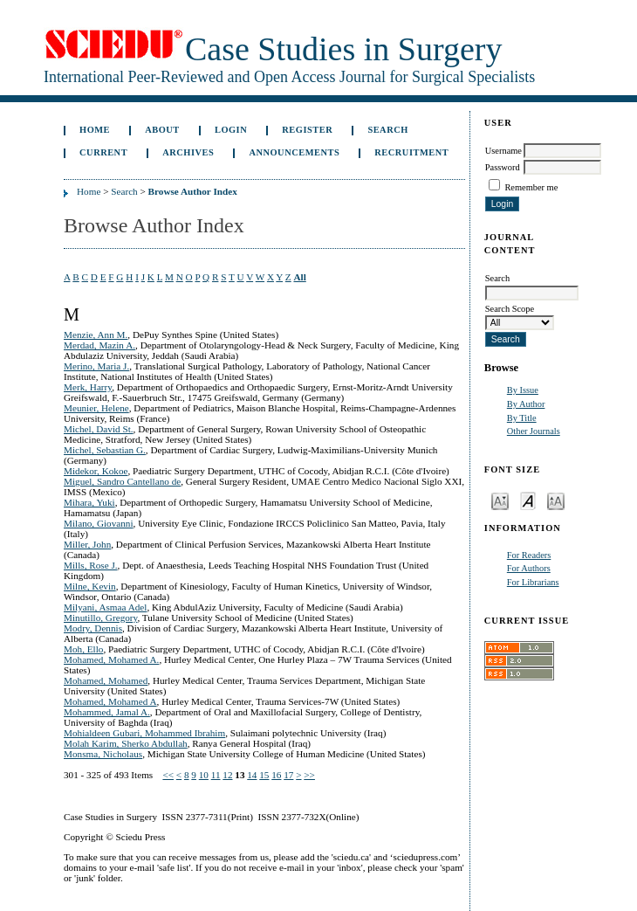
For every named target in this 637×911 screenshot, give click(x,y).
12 (227, 775)
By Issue (522, 390)
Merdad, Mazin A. (99, 345)
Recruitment (411, 152)
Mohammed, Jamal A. (107, 712)
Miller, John (87, 544)
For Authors (529, 568)
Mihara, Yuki (89, 502)
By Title (522, 418)
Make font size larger (556, 500)
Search (387, 130)
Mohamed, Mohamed (105, 680)
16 (276, 775)
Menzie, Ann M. (95, 334)
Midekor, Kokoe (96, 471)
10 (204, 775)
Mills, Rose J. (91, 565)
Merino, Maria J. (96, 366)
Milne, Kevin (90, 586)
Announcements (294, 152)
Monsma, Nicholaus (103, 754)
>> (309, 775)
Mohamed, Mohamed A (110, 701)
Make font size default (528, 500)
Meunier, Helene (96, 408)
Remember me (531, 187)
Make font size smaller (500, 500)
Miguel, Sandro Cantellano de (122, 481)
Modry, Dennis (93, 628)
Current (103, 152)
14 (252, 775)
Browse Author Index (192, 191)
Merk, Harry (88, 387)
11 (216, 775)
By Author (526, 404)
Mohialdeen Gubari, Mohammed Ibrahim (144, 733)
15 (264, 775)
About (162, 130)
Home (94, 130)
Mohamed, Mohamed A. (111, 659)
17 (288, 775)
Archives (188, 152)
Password (502, 167)
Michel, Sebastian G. (105, 450)
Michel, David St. (99, 429)
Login (231, 130)
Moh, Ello (83, 649)
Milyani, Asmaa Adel (105, 607)
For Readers (529, 555)
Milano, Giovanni (99, 523)
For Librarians (533, 582)
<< (168, 775)
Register (307, 130)
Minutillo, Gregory (100, 617)
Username (503, 150)
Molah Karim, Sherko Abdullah (126, 743)
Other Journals (533, 431)
